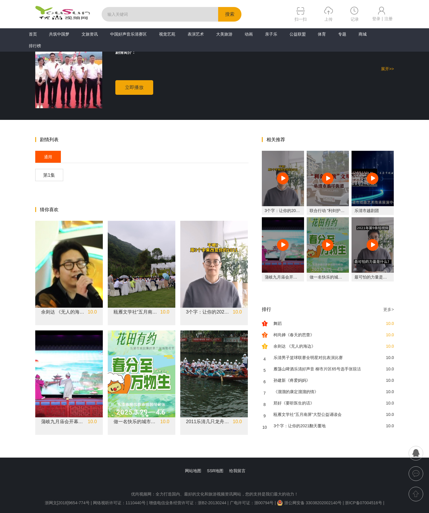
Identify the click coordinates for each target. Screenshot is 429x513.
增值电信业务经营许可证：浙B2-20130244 (187, 502)
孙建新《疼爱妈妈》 (291, 380)
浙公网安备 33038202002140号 (309, 503)
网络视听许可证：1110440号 (119, 502)
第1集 (49, 175)
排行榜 (35, 45)
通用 (48, 157)
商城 (363, 34)
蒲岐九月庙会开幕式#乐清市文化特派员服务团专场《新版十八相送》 (63, 421)
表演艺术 (196, 34)
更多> (388, 309)
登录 (376, 18)
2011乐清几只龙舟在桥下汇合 (208, 421)
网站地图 (193, 470)
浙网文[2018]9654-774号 (67, 502)
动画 (249, 34)
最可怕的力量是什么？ (374, 277)
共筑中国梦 (59, 34)
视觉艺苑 (167, 34)
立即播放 (134, 87)
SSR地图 (215, 470)
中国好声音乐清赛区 (128, 34)
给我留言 (237, 470)
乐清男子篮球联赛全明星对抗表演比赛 (308, 357)
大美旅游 (224, 34)
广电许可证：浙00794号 (252, 502)
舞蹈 (277, 323)
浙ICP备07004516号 (363, 502)
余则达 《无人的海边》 (63, 312)
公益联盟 (297, 34)
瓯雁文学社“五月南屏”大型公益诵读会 (135, 312)
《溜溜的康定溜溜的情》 (295, 391)
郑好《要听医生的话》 (293, 403)
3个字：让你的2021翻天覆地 (208, 312)
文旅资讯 (90, 34)
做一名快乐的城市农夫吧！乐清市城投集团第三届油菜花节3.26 (135, 421)
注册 (388, 18)
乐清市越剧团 (366, 210)
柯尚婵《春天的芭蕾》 (293, 334)
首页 (33, 34)
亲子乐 (271, 34)
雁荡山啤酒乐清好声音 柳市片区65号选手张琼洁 (317, 369)
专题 (342, 34)
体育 (322, 34)
